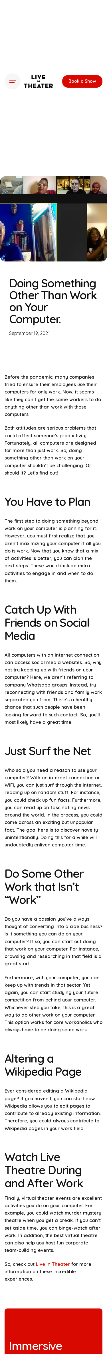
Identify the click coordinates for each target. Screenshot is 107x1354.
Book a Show (82, 81)
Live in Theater (52, 1264)
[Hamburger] (13, 81)
